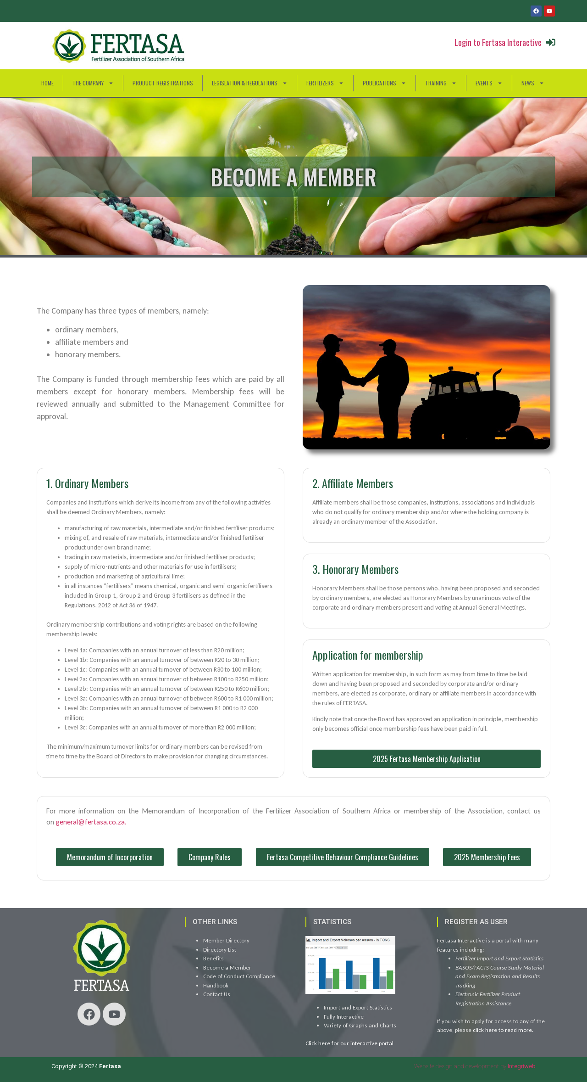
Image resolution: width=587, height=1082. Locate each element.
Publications (384, 83)
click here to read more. (503, 1029)
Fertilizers (325, 83)
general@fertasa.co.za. (91, 822)
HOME (47, 83)
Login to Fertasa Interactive (498, 42)
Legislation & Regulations (250, 83)
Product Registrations (163, 83)
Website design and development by (475, 1066)
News (532, 83)
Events (489, 83)
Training (441, 83)
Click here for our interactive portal (349, 1043)
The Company (93, 83)
